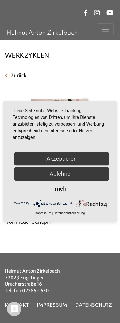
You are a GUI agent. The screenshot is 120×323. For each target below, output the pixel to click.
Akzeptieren (61, 158)
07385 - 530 (35, 291)
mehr (61, 188)
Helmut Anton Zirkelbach (42, 32)
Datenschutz (93, 305)
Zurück (19, 76)
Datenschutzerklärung (69, 213)
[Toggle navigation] (105, 29)
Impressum (52, 305)
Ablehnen (62, 173)
